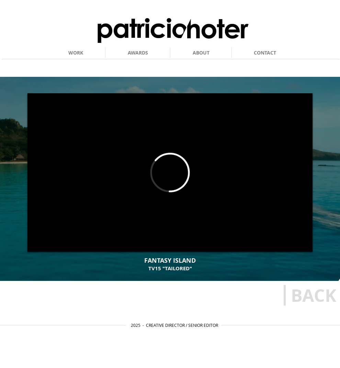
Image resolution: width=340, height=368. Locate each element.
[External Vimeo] (170, 172)
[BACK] (314, 295)
